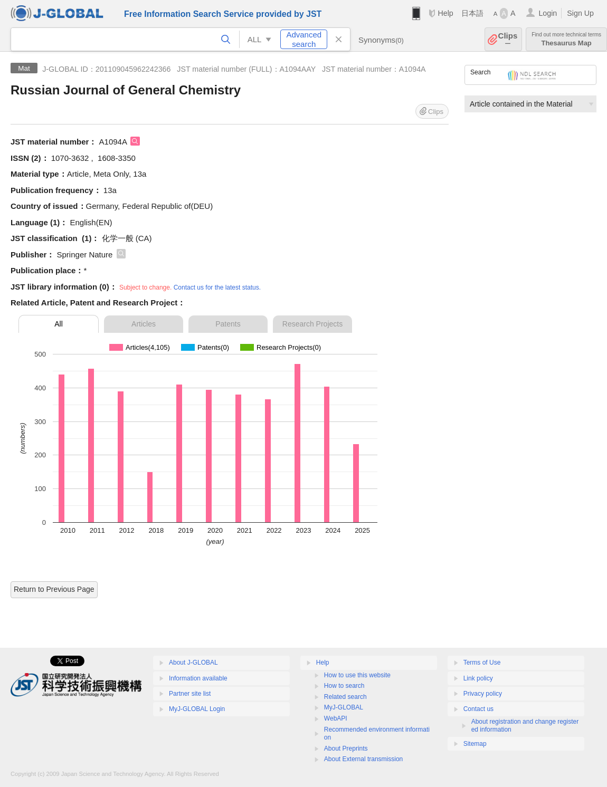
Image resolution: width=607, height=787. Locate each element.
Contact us (478, 709)
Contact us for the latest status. (217, 287)
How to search (344, 685)
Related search (345, 696)
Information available (198, 678)
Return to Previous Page (54, 589)
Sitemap (475, 743)
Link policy (478, 678)
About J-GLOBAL (193, 662)
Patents (227, 324)
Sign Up (580, 13)
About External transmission (363, 759)
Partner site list (190, 693)
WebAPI (335, 718)
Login (547, 13)
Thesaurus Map (566, 39)
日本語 (472, 13)
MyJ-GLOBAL (343, 707)
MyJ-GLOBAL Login (197, 709)
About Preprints (346, 748)
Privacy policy (482, 693)
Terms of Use (482, 662)
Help (445, 13)
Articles (143, 324)
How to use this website (357, 675)
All (58, 324)
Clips (508, 39)
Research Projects (312, 324)
